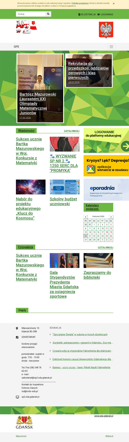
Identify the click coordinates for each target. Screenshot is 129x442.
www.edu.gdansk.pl (103, 416)
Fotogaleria (25, 247)
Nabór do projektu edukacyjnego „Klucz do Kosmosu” (28, 208)
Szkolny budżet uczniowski (63, 201)
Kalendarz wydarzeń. (92, 207)
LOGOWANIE (105, 14)
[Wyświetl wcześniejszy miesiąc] (86, 217)
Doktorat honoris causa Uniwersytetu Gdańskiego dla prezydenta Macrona (83, 359)
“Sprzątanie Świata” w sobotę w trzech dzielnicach (80, 334)
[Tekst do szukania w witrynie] (30, 14)
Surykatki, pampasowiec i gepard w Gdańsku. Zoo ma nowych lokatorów (83, 342)
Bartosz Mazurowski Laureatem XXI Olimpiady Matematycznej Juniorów (40, 106)
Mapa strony (21, 436)
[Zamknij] (114, 3)
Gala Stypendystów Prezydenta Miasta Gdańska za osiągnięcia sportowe (64, 284)
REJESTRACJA (87, 14)
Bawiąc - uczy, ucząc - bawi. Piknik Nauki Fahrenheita (81, 367)
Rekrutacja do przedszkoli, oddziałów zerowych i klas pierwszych (89, 73)
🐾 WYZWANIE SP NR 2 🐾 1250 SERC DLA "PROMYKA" (64, 163)
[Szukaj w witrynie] (48, 14)
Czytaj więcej (71, 130)
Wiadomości (26, 130)
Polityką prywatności (80, 3)
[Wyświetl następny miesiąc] (111, 217)
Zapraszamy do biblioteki (97, 275)
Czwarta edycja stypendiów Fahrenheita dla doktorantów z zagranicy (83, 351)
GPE (16, 46)
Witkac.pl (109, 436)
